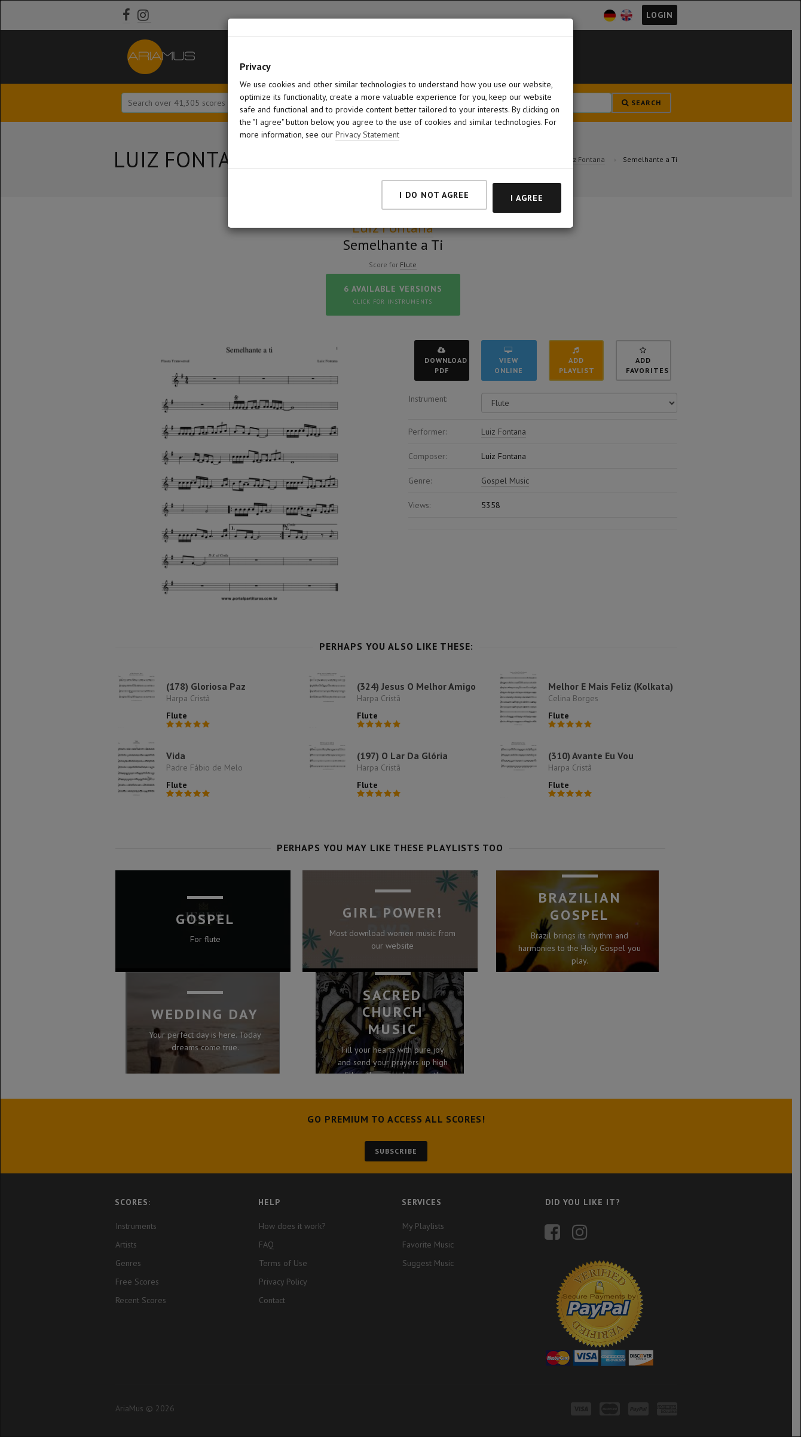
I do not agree (434, 194)
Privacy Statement (367, 134)
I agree (526, 197)
